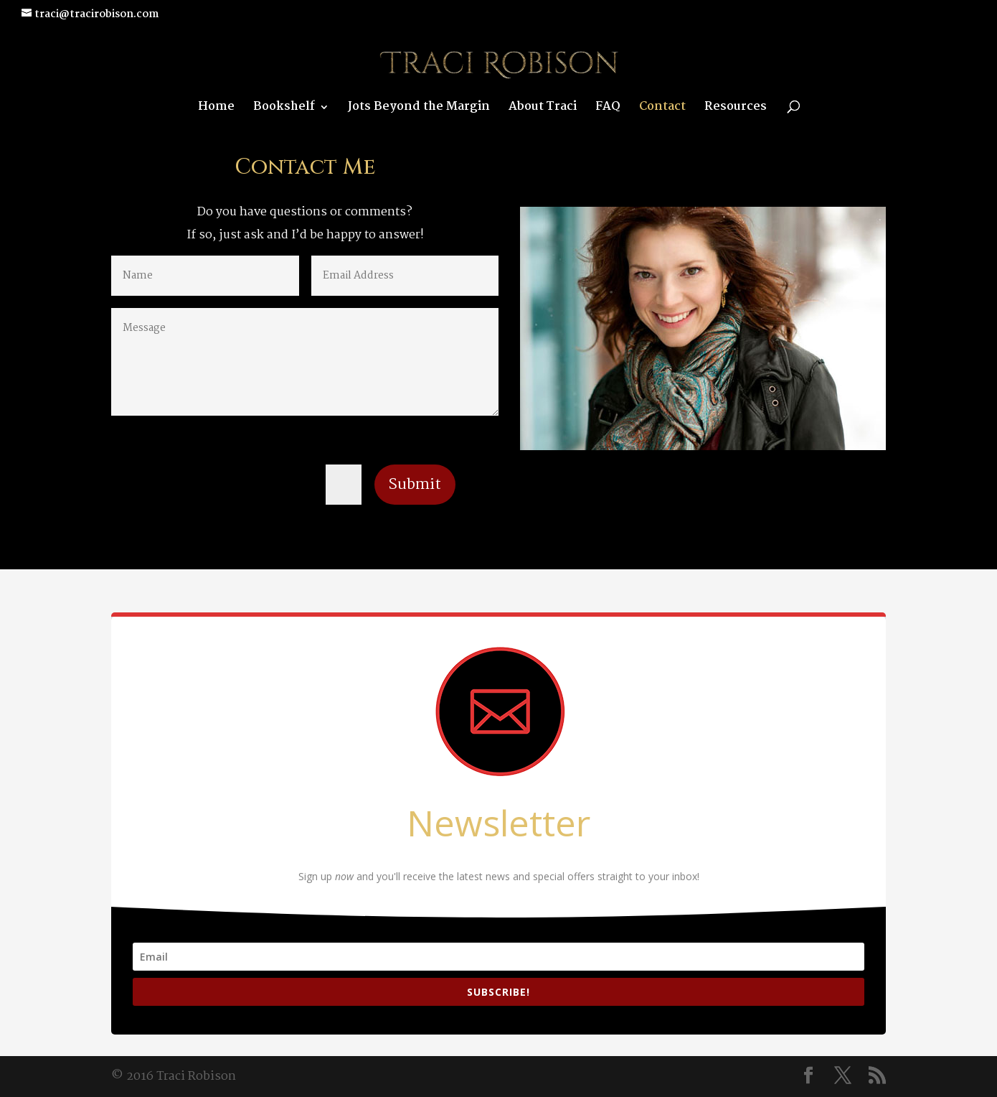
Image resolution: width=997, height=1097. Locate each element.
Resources (735, 109)
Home (216, 109)
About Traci (543, 109)
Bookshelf (284, 109)
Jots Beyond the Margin (419, 109)
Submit (415, 484)
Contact (662, 109)
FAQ (607, 109)
